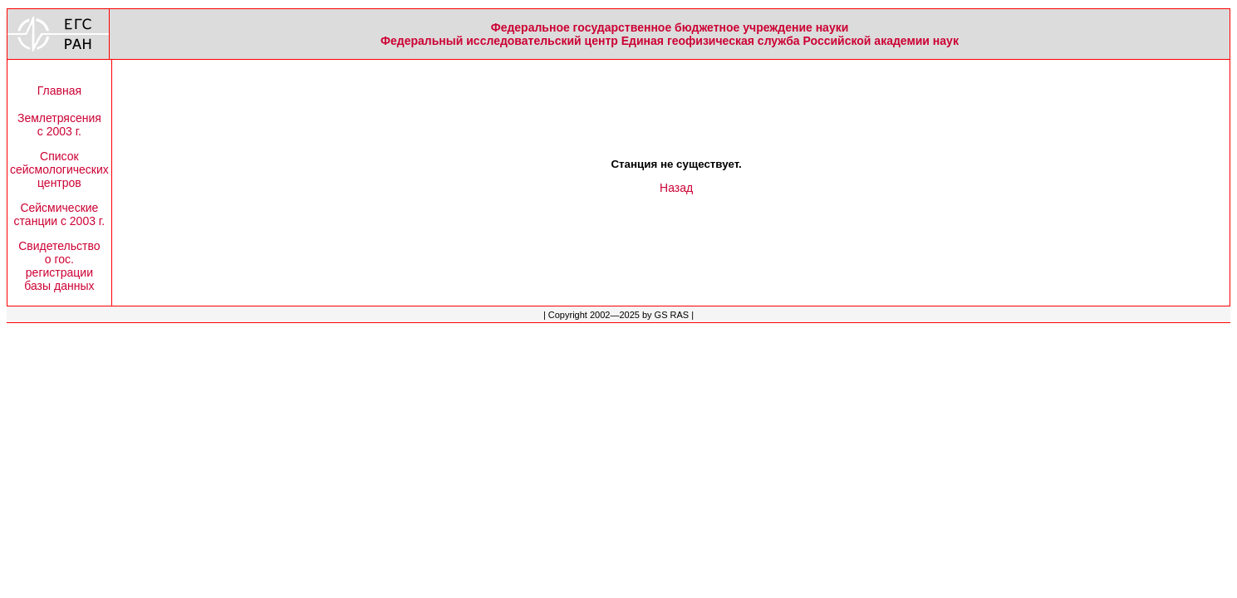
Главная (59, 90)
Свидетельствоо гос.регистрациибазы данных (59, 265)
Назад (676, 187)
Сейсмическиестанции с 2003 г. (60, 214)
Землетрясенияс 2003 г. (59, 124)
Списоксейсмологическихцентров (59, 169)
